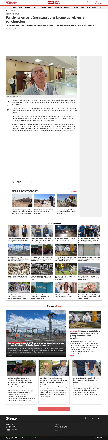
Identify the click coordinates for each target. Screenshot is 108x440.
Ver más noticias (54, 409)
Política (20, 7)
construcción (27, 182)
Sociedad (43, 7)
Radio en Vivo (91, 2)
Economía (27, 7)
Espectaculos (58, 7)
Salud (82, 7)
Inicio (7, 10)
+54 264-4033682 (63, 426)
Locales (14, 7)
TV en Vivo (99, 2)
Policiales (35, 7)
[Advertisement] (54, 44)
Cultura (50, 7)
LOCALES (13, 10)
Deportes (76, 7)
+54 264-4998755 (64, 427)
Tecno (88, 7)
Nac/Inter (67, 7)
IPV (34, 182)
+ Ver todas (73, 191)
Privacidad (57, 430)
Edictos (94, 7)
